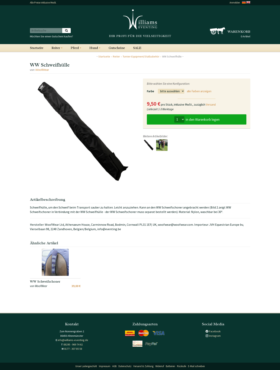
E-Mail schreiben (196, 366)
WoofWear (42, 69)
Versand (211, 104)
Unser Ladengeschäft (86, 366)
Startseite (36, 48)
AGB (114, 366)
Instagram (215, 336)
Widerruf (159, 366)
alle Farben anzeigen (199, 91)
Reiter (56, 48)
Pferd (75, 48)
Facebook (215, 331)
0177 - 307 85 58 (73, 348)
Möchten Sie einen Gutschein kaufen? (51, 36)
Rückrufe (181, 366)
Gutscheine (117, 48)
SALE (137, 48)
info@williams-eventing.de (73, 340)
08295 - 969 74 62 (73, 344)
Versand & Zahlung (143, 366)
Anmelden (235, 2)
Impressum (104, 366)
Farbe (150, 91)
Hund (93, 48)
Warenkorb (239, 31)
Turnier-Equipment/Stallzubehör (141, 56)
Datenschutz (124, 366)
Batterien (170, 366)
